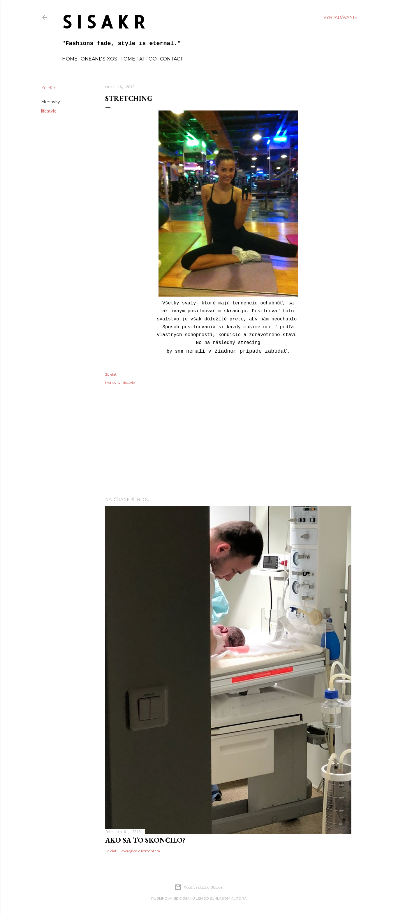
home (70, 59)
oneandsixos (99, 59)
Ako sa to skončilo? (145, 840)
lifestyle (49, 111)
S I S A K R (103, 21)
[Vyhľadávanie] (340, 17)
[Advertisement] (228, 441)
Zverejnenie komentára (140, 851)
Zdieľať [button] (48, 87)
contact (171, 59)
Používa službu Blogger (199, 887)
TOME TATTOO (138, 59)
